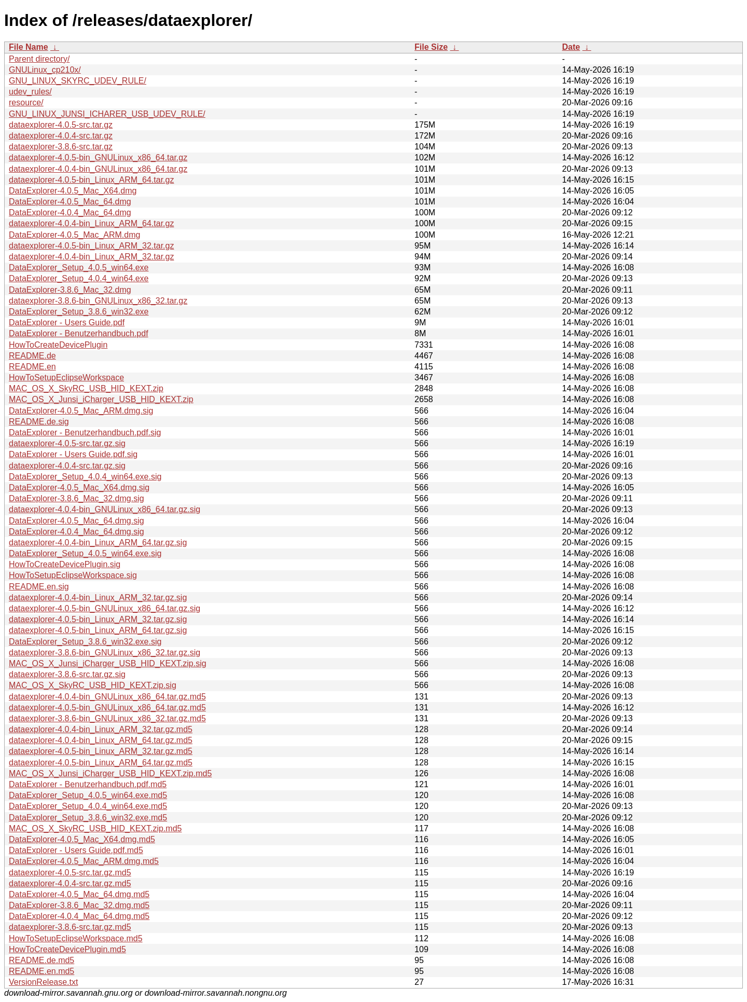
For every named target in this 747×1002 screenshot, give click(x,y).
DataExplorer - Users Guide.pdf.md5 (76, 850)
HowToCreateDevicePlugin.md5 (67, 949)
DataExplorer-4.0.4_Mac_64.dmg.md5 (79, 916)
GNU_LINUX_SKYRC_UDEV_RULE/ (77, 80)
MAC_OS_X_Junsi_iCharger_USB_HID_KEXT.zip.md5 (110, 773)
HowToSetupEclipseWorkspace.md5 (76, 938)
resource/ (26, 102)
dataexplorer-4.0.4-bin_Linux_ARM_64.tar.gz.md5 (100, 740)
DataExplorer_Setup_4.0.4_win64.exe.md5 (88, 806)
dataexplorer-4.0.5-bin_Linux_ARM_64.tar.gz (91, 179)
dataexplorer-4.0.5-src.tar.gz (61, 124)
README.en (32, 366)
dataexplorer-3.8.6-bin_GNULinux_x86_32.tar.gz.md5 (107, 718)
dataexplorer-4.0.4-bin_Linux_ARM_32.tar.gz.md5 (100, 729)
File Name (28, 47)
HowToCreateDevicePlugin (58, 344)
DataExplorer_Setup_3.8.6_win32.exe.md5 (88, 817)
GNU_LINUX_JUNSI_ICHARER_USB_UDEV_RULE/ (107, 113)
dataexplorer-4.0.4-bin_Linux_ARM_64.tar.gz (91, 223)
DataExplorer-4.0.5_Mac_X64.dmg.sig (79, 487)
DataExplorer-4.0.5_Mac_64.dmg (70, 201)
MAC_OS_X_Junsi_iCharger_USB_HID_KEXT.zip (101, 399)
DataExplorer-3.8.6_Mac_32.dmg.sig (76, 498)
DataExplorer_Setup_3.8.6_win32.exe (79, 311)
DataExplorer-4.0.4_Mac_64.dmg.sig (76, 531)
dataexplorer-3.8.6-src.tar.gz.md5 (70, 927)
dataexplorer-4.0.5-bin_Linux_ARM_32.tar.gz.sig (98, 619)
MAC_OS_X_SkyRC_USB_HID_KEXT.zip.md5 (95, 828)
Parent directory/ (39, 58)
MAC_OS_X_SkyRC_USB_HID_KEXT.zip (86, 388)
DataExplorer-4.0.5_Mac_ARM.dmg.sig (81, 410)
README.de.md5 (41, 960)
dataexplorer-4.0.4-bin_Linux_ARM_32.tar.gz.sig (98, 597)
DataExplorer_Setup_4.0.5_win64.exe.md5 (88, 795)
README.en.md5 (41, 971)
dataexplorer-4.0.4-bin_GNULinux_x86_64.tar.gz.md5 (107, 696)
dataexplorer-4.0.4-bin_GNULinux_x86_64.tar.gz (98, 168)
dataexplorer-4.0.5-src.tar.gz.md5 (70, 872)
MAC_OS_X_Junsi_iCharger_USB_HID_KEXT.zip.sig (107, 663)
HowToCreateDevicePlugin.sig (64, 564)
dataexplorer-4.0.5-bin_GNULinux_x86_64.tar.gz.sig (104, 608)
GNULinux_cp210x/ (45, 69)
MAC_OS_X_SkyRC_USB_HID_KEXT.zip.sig (92, 685)
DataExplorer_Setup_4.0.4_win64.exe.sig (85, 476)
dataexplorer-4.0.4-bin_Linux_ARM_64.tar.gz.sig (98, 542)
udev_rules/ (30, 91)
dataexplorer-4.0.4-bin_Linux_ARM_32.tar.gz (91, 256)
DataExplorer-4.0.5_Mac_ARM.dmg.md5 (84, 861)
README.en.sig (39, 586)
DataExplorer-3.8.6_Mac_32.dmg (70, 289)
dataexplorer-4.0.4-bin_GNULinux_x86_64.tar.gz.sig (104, 509)
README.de (32, 355)
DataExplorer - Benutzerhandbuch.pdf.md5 (88, 784)
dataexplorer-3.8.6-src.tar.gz (61, 146)
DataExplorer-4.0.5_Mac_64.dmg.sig (76, 520)
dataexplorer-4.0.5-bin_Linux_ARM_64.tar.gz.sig (98, 630)
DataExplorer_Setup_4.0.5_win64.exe (79, 267)
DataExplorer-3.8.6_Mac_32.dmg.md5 (79, 905)
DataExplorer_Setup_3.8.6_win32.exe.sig (85, 641)
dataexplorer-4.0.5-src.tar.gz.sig (67, 443)
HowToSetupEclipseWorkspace (66, 377)
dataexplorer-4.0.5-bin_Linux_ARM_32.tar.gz (91, 245)
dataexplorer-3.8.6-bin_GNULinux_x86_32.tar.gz (98, 300)
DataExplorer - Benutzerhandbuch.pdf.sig (85, 432)
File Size (431, 47)
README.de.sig (39, 421)
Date (571, 47)
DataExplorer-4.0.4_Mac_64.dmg (70, 212)
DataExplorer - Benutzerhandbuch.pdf (78, 333)
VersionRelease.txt (43, 982)
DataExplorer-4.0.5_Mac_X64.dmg (72, 190)
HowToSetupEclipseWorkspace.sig (73, 575)
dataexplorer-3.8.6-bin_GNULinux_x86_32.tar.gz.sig (104, 652)
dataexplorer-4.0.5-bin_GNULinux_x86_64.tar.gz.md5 (107, 707)
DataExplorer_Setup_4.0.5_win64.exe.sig (85, 553)
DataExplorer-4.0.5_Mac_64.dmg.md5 (79, 894)
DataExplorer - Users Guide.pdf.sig (73, 454)
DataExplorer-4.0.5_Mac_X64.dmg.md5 (82, 839)
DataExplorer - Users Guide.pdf (67, 322)
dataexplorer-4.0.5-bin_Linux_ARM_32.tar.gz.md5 (100, 751)
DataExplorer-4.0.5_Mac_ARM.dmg (74, 234)
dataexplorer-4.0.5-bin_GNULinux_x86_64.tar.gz (98, 157)
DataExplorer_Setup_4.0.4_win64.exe (79, 278)
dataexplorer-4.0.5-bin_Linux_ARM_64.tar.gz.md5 (100, 762)
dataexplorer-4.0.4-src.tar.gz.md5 (70, 883)
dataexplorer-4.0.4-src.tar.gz (61, 135)
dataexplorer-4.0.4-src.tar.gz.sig (67, 465)
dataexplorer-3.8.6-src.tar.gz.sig (67, 674)
